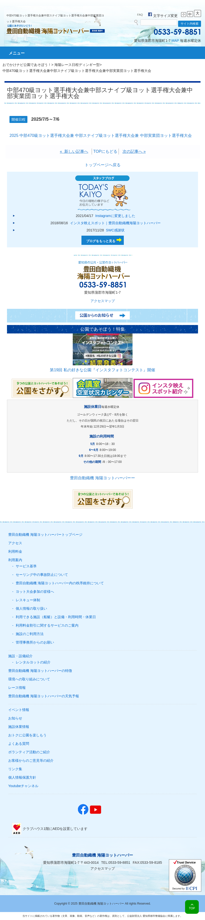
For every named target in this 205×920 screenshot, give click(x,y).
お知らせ (15, 718)
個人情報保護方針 (22, 777)
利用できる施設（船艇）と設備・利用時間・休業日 (56, 617)
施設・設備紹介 (20, 656)
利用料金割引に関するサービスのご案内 (47, 625)
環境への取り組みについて (29, 679)
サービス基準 (26, 566)
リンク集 (15, 769)
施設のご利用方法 (30, 634)
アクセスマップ (102, 301)
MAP (175, 41)
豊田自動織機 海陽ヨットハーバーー (102, 478)
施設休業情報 (18, 727)
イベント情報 (18, 710)
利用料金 (15, 551)
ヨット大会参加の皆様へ (35, 592)
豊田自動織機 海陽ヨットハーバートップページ (45, 535)
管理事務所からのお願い (35, 642)
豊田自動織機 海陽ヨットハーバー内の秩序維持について (60, 583)
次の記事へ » (134, 151)
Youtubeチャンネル (23, 786)
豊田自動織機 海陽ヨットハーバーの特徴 (40, 671)
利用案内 (15, 560)
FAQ (140, 14)
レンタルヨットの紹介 (33, 662)
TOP (192, 908)
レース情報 (17, 688)
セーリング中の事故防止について (42, 575)
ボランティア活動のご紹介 (29, 752)
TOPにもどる (105, 151)
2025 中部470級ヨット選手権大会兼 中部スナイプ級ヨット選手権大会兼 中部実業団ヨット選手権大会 (100, 135)
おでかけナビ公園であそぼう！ (26, 65)
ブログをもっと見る (100, 241)
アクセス (15, 543)
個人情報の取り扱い (31, 608)
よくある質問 (18, 744)
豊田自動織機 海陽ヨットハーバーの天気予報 (43, 696)
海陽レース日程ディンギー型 (77, 65)
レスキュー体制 (28, 600)
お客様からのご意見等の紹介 (31, 760)
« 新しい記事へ (74, 151)
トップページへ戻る (103, 165)
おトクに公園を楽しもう (27, 735)
